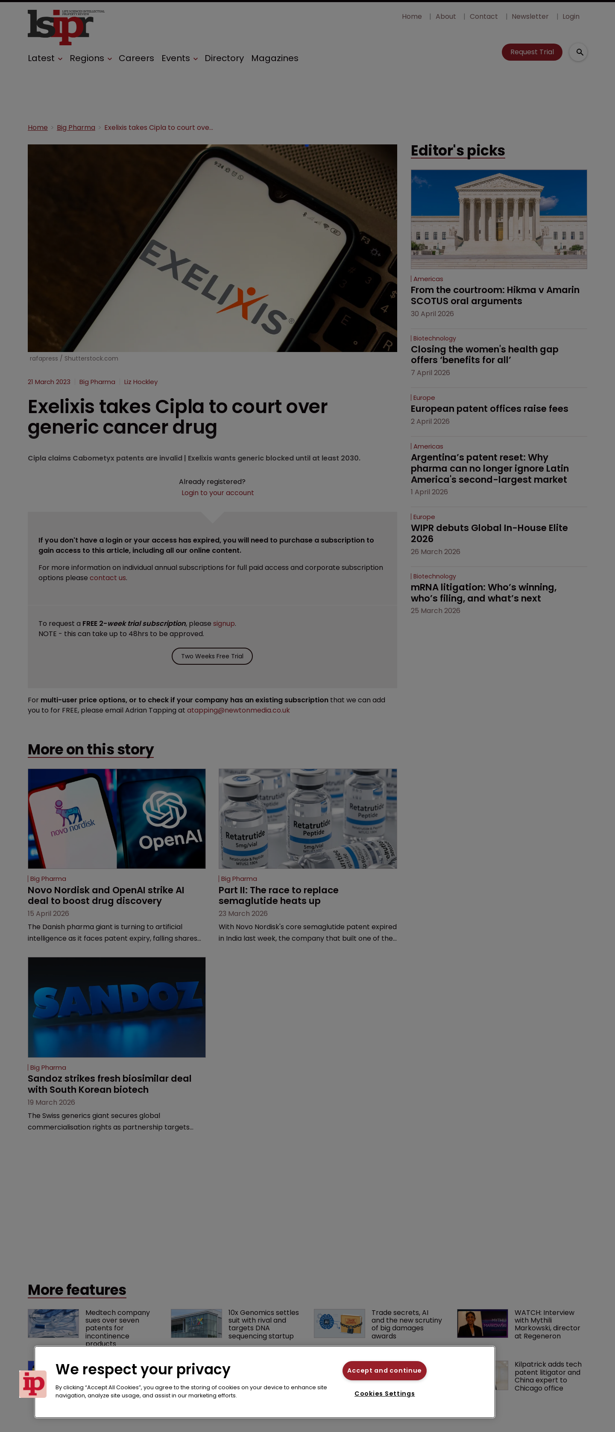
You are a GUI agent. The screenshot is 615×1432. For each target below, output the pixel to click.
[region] (264, 1382)
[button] (33, 1384)
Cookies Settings (384, 1393)
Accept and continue (384, 1370)
